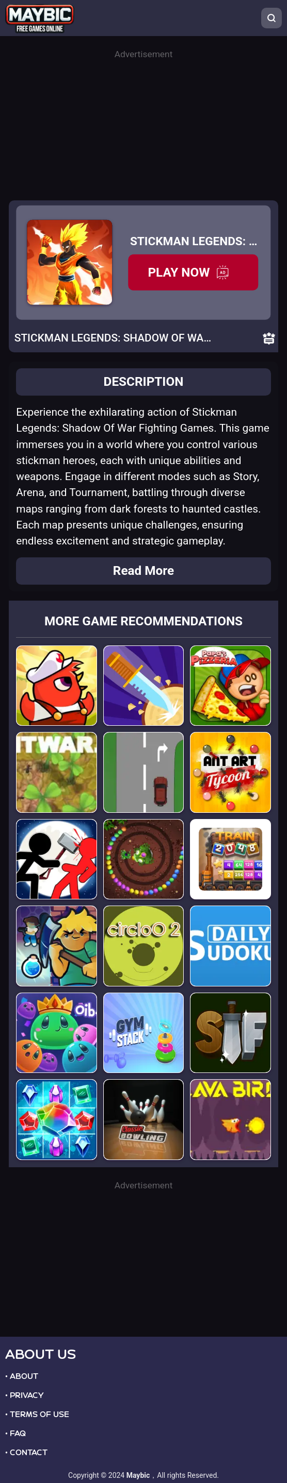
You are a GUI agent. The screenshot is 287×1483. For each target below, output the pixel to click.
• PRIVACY (24, 1395)
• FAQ (15, 1433)
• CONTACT (26, 1452)
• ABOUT (21, 1376)
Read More (143, 570)
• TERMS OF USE (37, 1414)
